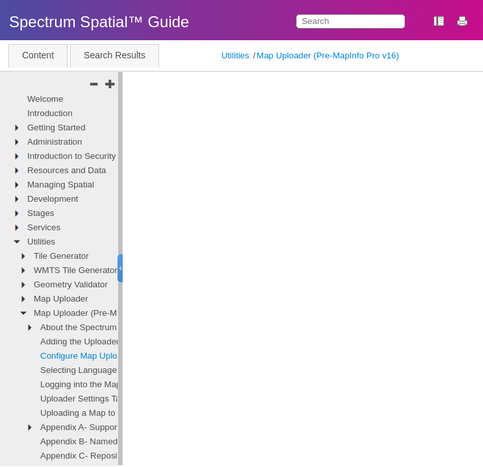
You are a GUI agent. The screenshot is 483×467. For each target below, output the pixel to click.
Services (43, 227)
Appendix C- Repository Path (96, 456)
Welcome (45, 99)
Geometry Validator (71, 284)
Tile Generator (61, 256)
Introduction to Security (71, 156)
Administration (54, 142)
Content (38, 55)
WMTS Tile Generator (76, 270)
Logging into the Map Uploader (99, 384)
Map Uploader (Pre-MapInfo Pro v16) (327, 55)
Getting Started (56, 127)
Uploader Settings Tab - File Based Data (117, 398)
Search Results (114, 55)
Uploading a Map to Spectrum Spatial (112, 413)
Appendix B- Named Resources (101, 441)
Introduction (50, 113)
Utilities (235, 55)
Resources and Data (66, 170)
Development (53, 199)
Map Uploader (61, 299)
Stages (41, 213)
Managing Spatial (60, 184)
